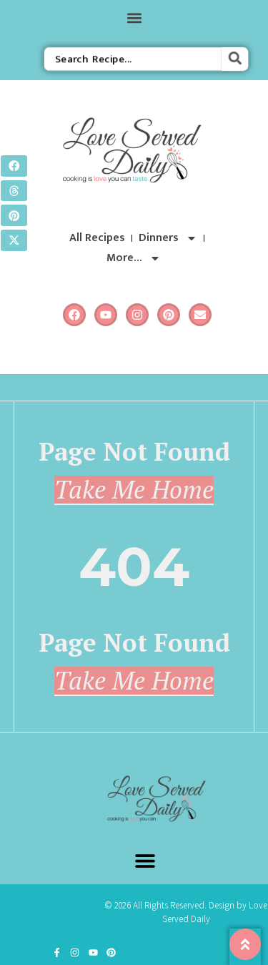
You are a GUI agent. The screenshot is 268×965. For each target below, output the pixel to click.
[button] (134, 17)
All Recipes (97, 238)
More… (133, 258)
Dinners (168, 238)
